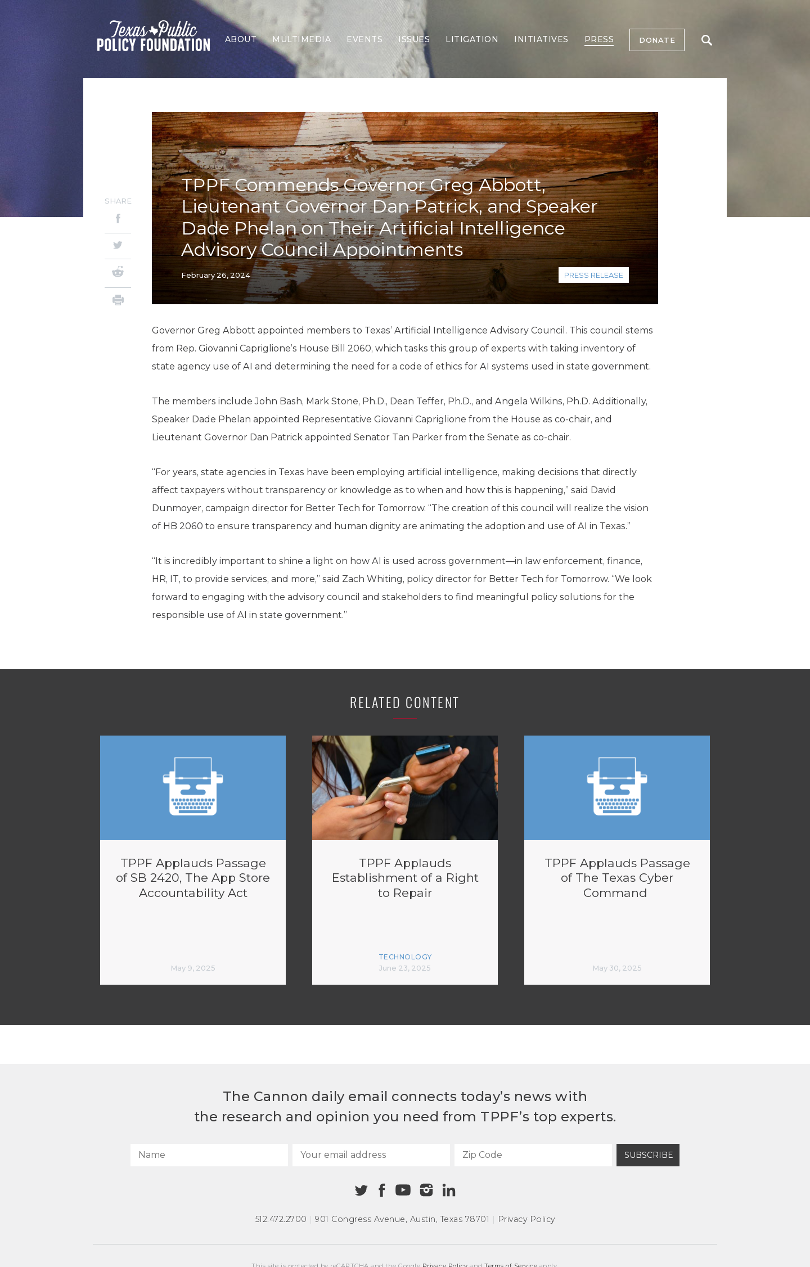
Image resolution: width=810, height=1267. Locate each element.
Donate (657, 39)
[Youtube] (403, 1190)
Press (599, 39)
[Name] (209, 1155)
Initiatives (541, 39)
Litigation (472, 39)
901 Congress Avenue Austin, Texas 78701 (402, 1219)
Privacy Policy (526, 1219)
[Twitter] (118, 246)
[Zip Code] (533, 1155)
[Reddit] (118, 273)
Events (364, 39)
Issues (414, 39)
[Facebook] (118, 220)
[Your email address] (371, 1155)
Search (706, 40)
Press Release (593, 274)
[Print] (118, 301)
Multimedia (301, 39)
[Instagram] (426, 1190)
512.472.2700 (281, 1219)
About (241, 39)
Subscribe (648, 1155)
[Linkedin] (449, 1190)
